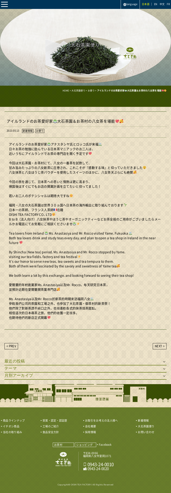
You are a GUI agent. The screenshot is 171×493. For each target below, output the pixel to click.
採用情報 (90, 432)
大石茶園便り (146, 426)
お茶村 (58, 444)
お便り (40, 131)
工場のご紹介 (51, 426)
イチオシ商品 (11, 426)
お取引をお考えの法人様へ (101, 420)
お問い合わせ (146, 432)
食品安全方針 (51, 432)
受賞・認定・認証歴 (55, 420)
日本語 (145, 4)
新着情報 (28, 131)
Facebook (105, 444)
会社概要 (90, 426)
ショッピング (84, 444)
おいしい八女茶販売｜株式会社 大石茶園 (63, 461)
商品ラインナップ (14, 420)
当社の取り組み (12, 432)
